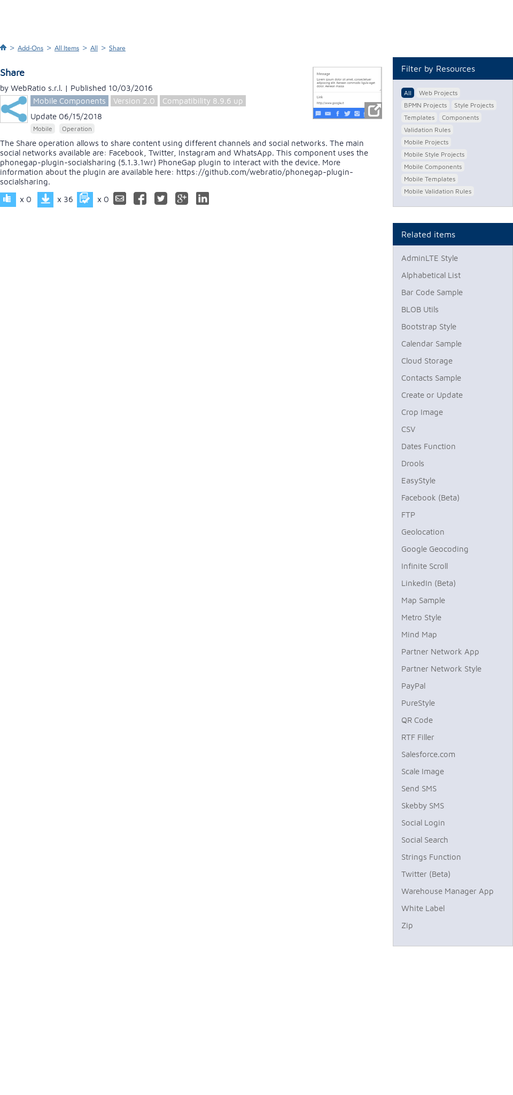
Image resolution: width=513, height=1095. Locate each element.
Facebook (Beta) (430, 497)
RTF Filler (417, 737)
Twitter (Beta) (425, 873)
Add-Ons (30, 48)
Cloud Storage (427, 360)
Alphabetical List (431, 275)
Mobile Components (69, 100)
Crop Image (422, 412)
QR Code (417, 719)
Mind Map (419, 634)
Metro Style (421, 617)
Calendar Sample (431, 343)
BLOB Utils (420, 309)
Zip (407, 925)
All (94, 48)
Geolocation (423, 531)
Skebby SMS (422, 805)
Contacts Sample (431, 377)
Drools (412, 463)
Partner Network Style (441, 668)
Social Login (423, 822)
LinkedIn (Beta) (428, 583)
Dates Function (428, 446)
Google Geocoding (435, 548)
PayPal (413, 685)
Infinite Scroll (424, 565)
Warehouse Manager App (447, 891)
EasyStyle (418, 480)
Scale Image (422, 771)
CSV (408, 429)
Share (117, 48)
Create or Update (432, 394)
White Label (423, 908)
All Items (67, 48)
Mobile (42, 129)
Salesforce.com (428, 754)
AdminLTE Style (429, 258)
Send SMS (419, 788)
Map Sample (423, 600)
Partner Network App (440, 651)
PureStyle (418, 702)
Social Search (424, 839)
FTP (408, 514)
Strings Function (431, 856)
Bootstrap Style (428, 326)
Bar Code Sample (432, 292)
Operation (77, 129)
